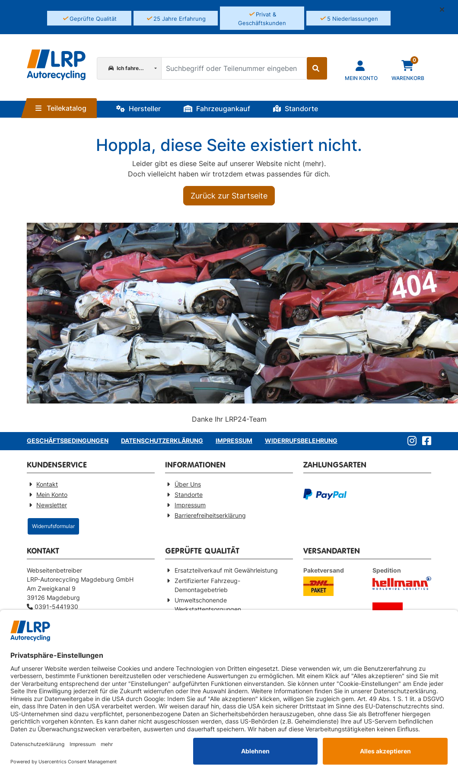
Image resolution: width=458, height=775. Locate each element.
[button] (445, 9)
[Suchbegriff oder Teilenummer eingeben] (233, 68)
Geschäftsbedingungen (67, 440)
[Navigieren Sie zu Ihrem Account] (361, 69)
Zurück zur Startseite (229, 195)
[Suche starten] (317, 68)
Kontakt (47, 484)
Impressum (234, 440)
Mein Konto (51, 494)
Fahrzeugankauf (217, 108)
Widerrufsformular (53, 526)
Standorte (295, 108)
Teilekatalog (60, 108)
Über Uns (188, 484)
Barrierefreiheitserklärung (210, 515)
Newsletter (51, 505)
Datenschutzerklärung (162, 440)
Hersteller (138, 108)
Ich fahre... (126, 68)
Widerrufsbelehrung (301, 440)
